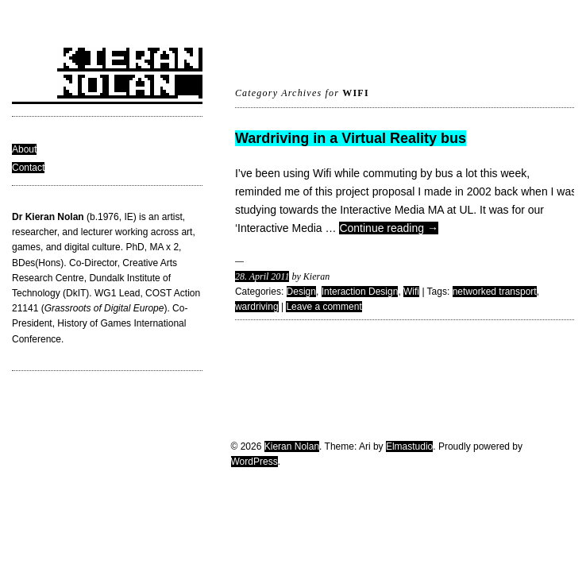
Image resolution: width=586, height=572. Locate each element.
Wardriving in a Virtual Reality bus (350, 138)
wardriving (257, 306)
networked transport (495, 291)
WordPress (254, 461)
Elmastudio (409, 446)
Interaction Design (360, 291)
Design (301, 291)
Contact (28, 167)
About (24, 149)
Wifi (411, 291)
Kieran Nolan (291, 446)
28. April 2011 (262, 276)
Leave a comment (323, 306)
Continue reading (388, 228)
